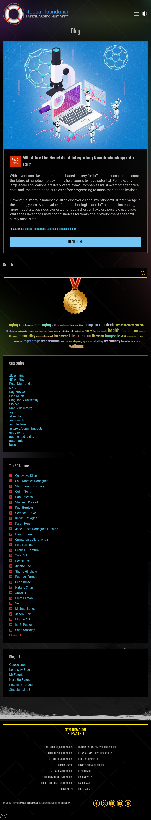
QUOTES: (82, 789)
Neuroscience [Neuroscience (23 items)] (131, 337)
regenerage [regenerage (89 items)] (31, 341)
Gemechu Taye (25, 513)
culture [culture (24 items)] (51, 332)
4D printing (17, 379)
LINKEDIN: (51, 753)
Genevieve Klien (26, 476)
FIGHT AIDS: (55, 771)
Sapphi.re (65, 803)
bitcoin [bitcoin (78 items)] (139, 325)
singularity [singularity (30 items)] (77, 342)
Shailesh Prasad (26, 502)
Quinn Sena (23, 491)
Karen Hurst (23, 523)
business (41, 229)
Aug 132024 (15, 161)
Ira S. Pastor (23, 625)
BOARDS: (82, 765)
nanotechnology (67, 229)
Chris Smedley (25, 630)
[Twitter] (104, 803)
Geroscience (17, 664)
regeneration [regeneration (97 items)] (50, 341)
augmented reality (21, 437)
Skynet (14, 404)
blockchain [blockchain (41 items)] (11, 331)
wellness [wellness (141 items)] (76, 346)
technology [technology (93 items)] (112, 341)
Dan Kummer (24, 534)
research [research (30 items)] (64, 342)
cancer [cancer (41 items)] (31, 331)
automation (17, 441)
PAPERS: (82, 783)
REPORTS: (83, 771)
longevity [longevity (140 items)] (112, 336)
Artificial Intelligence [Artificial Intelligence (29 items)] (60, 326)
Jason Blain (23, 614)
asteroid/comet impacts (25, 428)
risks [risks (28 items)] (70, 342)
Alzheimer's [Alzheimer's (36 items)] (27, 325)
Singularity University (24, 400)
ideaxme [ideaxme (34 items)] (13, 337)
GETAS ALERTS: (85, 753)
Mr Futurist (16, 674)
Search (142, 273)
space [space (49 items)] (86, 341)
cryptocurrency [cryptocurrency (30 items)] (41, 331)
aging (13, 412)
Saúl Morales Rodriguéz (31, 481)
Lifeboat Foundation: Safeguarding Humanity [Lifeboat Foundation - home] (65, 14)
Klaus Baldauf (25, 545)
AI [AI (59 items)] (20, 326)
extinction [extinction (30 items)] (79, 331)
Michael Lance (25, 608)
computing (52, 229)
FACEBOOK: (50, 747)
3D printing (17, 375)
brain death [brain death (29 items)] (22, 331)
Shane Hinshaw (26, 571)
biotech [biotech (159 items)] (107, 325)
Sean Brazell (23, 582)
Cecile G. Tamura (27, 550)
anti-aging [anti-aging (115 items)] (42, 325)
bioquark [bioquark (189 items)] (92, 325)
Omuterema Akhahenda (31, 539)
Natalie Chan (24, 587)
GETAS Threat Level (75, 732)
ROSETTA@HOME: (50, 783)
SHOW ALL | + (15, 635)
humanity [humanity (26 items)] (142, 332)
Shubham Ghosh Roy (30, 486)
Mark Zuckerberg (21, 408)
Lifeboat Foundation (28, 803)
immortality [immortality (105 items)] (26, 336)
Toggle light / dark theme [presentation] (144, 13)
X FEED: (52, 759)
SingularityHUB (19, 690)
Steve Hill (21, 593)
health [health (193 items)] (114, 331)
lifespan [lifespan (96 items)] (98, 336)
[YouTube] (120, 803)
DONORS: (62, 765)
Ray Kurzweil (18, 392)
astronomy (16, 432)
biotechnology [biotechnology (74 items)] (124, 325)
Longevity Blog (19, 670)
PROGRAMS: (84, 777)
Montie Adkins (25, 619)
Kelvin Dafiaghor (26, 518)
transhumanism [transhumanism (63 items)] (130, 341)
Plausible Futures (21, 685)
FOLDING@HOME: (51, 777)
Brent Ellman (24, 598)
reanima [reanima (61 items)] (17, 341)
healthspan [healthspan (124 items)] (129, 331)
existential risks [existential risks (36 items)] (66, 331)
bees (12, 445)
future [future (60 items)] (88, 331)
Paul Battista (24, 507)
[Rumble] (128, 803)
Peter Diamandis (20, 384)
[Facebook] (96, 803)
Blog (75, 31)
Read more (75, 241)
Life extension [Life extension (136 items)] (80, 336)
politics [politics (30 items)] (140, 337)
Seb (17, 603)
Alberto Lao (23, 566)
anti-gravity (17, 420)
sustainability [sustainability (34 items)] (96, 342)
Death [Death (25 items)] (56, 332)
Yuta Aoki (22, 555)
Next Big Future (19, 680)
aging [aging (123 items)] (13, 325)
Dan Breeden (26, 229)
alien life (15, 416)
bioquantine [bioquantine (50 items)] (76, 325)
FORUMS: (65, 789)
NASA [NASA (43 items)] (123, 336)
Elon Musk (16, 396)
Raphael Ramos (26, 577)
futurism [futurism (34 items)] (96, 331)
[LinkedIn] (112, 803)
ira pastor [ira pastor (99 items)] (61, 336)
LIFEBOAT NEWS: (86, 747)
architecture (17, 424)
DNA (12, 388)
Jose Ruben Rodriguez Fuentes (36, 529)
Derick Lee (22, 561)
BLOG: (81, 759)
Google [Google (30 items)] (104, 331)
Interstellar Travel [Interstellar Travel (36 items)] (44, 336)
